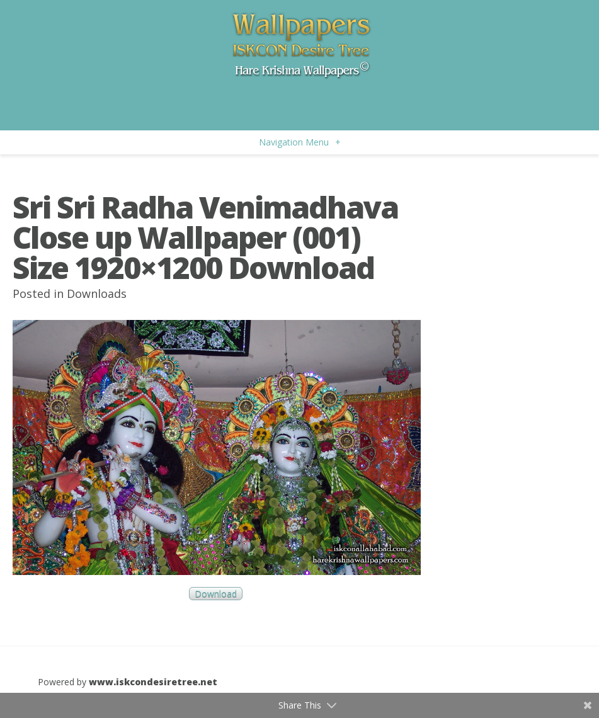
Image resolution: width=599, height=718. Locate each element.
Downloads (97, 293)
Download (216, 594)
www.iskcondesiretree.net (153, 682)
